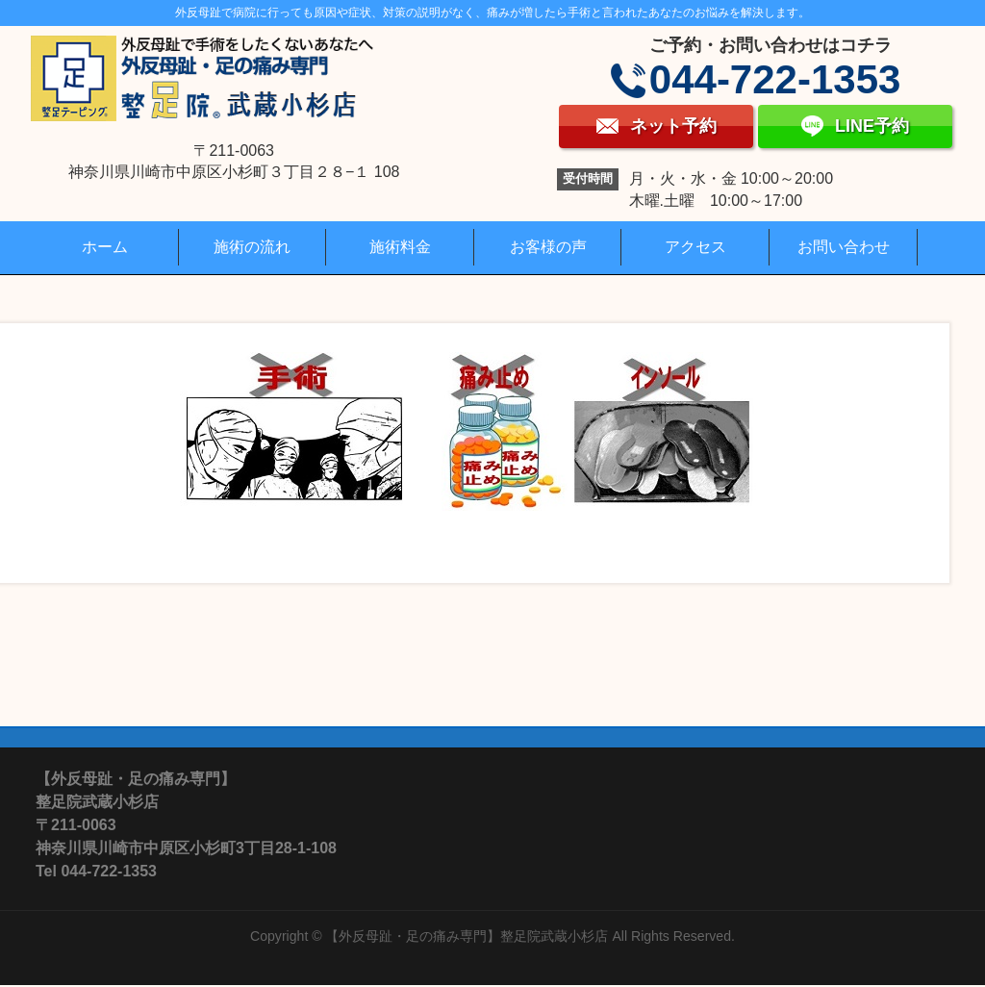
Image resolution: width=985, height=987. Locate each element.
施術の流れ (252, 247)
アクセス (695, 247)
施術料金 (400, 247)
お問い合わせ (843, 247)
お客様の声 (548, 247)
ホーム (105, 247)
